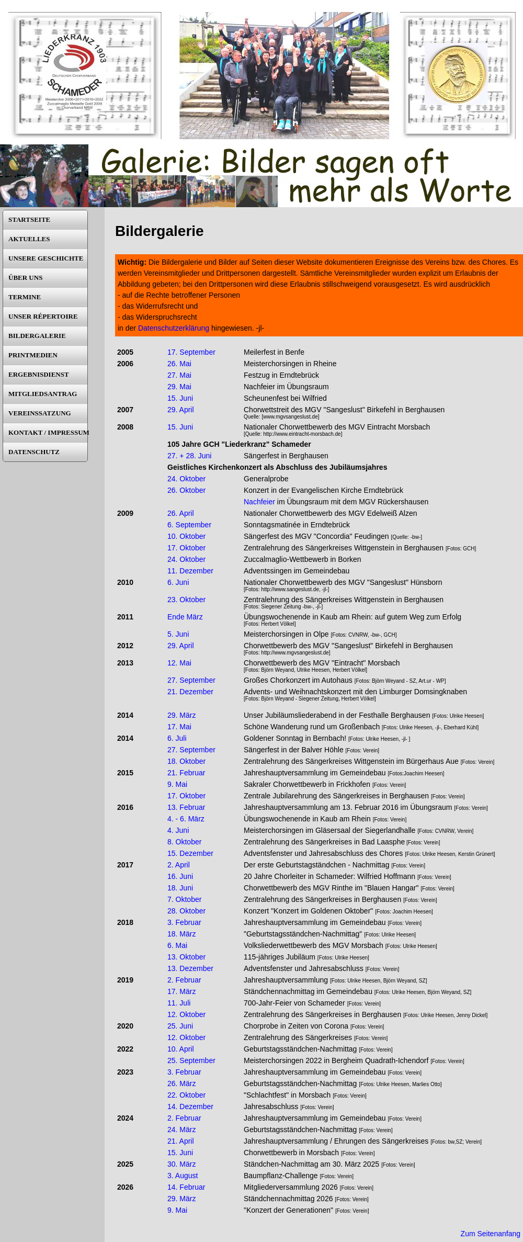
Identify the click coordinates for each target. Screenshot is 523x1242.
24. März (181, 1129)
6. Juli (177, 738)
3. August (182, 1175)
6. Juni (178, 582)
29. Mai (179, 386)
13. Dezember (190, 968)
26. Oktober (186, 490)
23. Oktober (186, 599)
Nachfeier (259, 502)
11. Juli (178, 1003)
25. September (191, 1060)
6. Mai (177, 945)
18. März (181, 934)
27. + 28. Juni (189, 455)
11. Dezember (190, 571)
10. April (180, 1049)
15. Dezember (190, 853)
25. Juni (180, 1026)
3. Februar (184, 922)
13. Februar (186, 807)
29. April (180, 409)
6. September (189, 525)
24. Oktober (186, 479)
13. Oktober (186, 957)
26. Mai (179, 363)
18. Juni (180, 888)
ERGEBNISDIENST (38, 374)
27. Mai (179, 375)
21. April (180, 1141)
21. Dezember (190, 691)
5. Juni (178, 634)
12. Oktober (186, 1014)
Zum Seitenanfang (490, 1233)
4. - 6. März (185, 819)
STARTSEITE (29, 219)
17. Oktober (186, 548)
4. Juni (178, 830)
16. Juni (180, 876)
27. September (191, 680)
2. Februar (184, 980)
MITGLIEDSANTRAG (42, 394)
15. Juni (180, 398)
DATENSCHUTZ (34, 452)
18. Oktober (186, 761)
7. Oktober (184, 899)
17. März (181, 991)
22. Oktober (186, 1095)
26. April (180, 513)
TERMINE (24, 297)
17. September (191, 352)
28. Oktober (186, 911)
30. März (181, 1164)
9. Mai (177, 784)
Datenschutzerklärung (173, 328)
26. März (181, 1083)
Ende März (185, 617)
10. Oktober (186, 536)
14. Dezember (190, 1106)
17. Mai (179, 726)
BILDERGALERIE (37, 336)
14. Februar (186, 1187)
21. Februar (186, 773)
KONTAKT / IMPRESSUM (47, 432)
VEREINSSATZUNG (39, 413)
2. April (178, 865)
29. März (181, 715)
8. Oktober (184, 842)
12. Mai (179, 663)
